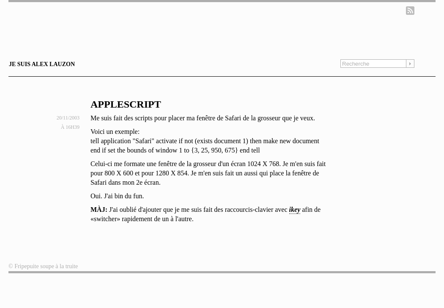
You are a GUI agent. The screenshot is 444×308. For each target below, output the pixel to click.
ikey (295, 209)
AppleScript (125, 104)
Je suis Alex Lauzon (42, 64)
